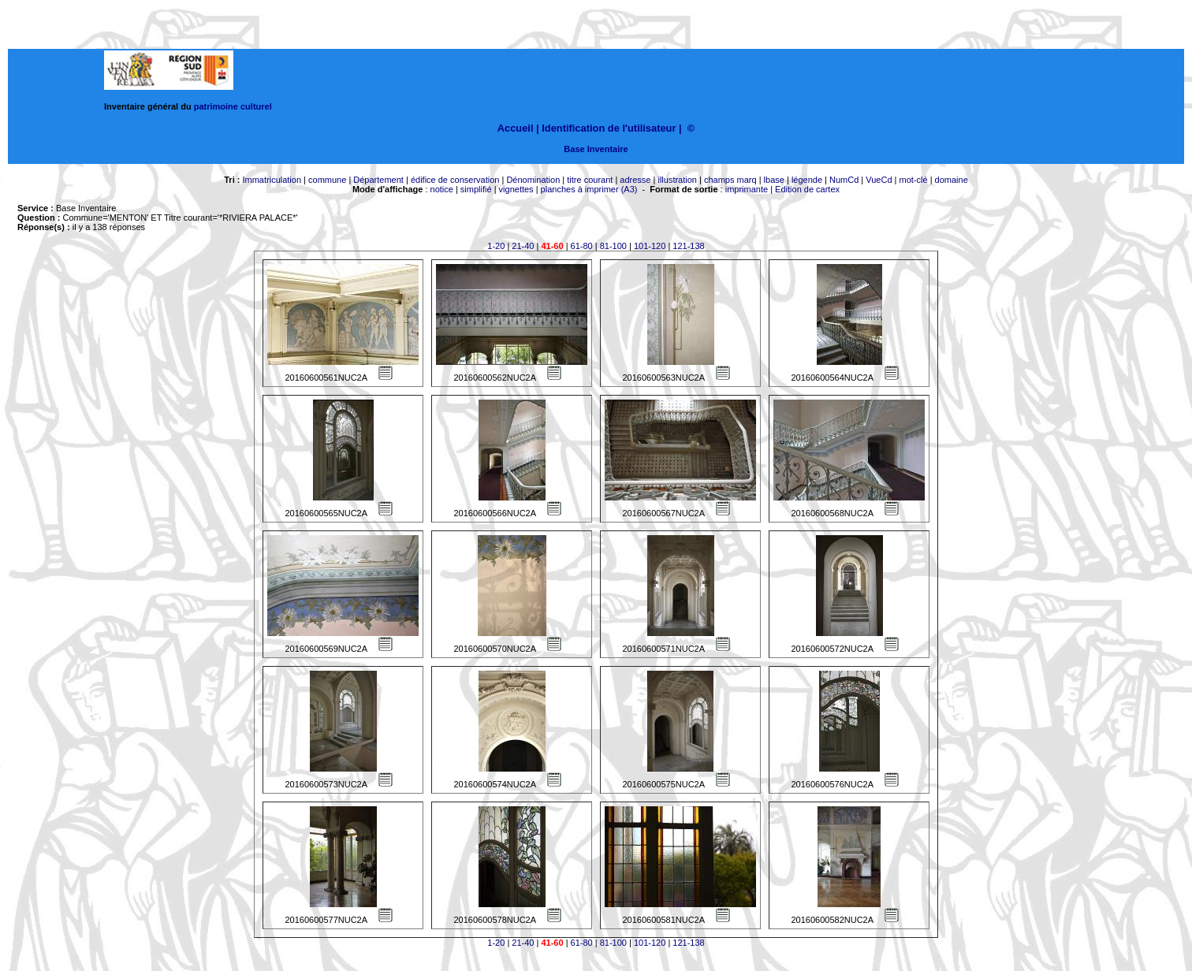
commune (327, 179)
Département (378, 179)
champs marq (730, 179)
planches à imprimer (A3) (589, 189)
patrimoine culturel (233, 106)
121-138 (688, 246)
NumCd (844, 179)
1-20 (496, 246)
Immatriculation (271, 179)
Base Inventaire (596, 149)
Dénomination (533, 179)
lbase (774, 179)
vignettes (516, 189)
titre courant (590, 179)
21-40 (523, 246)
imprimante (746, 189)
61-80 (582, 246)
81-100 (613, 246)
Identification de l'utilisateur (609, 128)
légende (807, 179)
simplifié (476, 189)
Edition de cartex (807, 189)
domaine (951, 179)
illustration (677, 179)
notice (441, 189)
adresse (635, 179)
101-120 (649, 246)
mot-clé (914, 179)
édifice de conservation (455, 179)
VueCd (879, 179)
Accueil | (518, 128)
